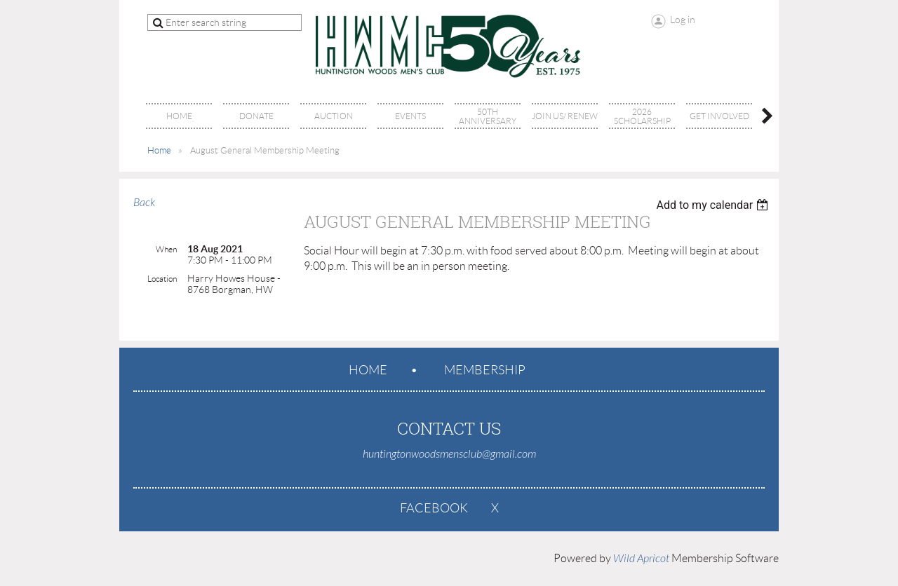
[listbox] (714, 205)
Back (144, 202)
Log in (682, 19)
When (166, 249)
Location (162, 278)
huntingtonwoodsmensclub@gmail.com (449, 454)
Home (159, 150)
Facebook (434, 508)
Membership (484, 370)
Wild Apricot (641, 558)
